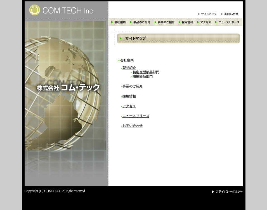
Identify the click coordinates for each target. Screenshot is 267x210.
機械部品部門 (143, 76)
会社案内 (127, 60)
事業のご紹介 (132, 86)
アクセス (129, 106)
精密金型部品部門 (146, 72)
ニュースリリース (135, 116)
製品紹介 (129, 68)
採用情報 (129, 96)
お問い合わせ (132, 126)
